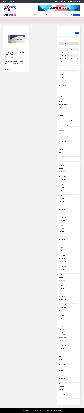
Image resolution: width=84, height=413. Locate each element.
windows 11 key (62, 402)
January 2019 (62, 334)
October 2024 (62, 214)
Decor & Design (62, 85)
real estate (61, 130)
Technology (61, 149)
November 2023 (62, 242)
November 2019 (62, 307)
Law (60, 112)
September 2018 (62, 345)
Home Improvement (63, 104)
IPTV (60, 110)
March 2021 (61, 277)
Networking (61, 118)
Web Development (63, 155)
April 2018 (61, 359)
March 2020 (62, 296)
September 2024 (62, 217)
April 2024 (61, 228)
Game (60, 99)
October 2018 (62, 343)
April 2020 (61, 293)
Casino (60, 82)
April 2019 (61, 326)
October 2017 (62, 367)
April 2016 (61, 392)
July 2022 (61, 247)
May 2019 (61, 323)
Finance (60, 96)
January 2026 (62, 174)
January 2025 (62, 206)
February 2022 (62, 255)
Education (61, 88)
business (61, 80)
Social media (62, 138)
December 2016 (62, 381)
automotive (61, 77)
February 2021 (62, 280)
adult (60, 69)
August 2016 (61, 386)
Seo (60, 136)
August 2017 (61, 370)
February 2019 (62, 332)
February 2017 (62, 378)
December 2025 (62, 176)
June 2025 (61, 193)
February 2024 (62, 234)
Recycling (61, 133)
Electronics (61, 90)
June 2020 (61, 288)
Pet (59, 127)
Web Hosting (62, 157)
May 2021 (61, 274)
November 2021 (62, 261)
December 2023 (62, 239)
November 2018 (62, 340)
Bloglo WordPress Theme (55, 410)
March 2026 (61, 168)
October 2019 (62, 310)
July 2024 (61, 223)
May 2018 (61, 356)
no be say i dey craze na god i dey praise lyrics (68, 121)
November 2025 (62, 179)
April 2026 (61, 165)
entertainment (62, 93)
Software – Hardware (63, 141)
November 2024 (62, 212)
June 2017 (61, 372)
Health (60, 101)
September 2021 (62, 266)
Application (61, 74)
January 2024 (62, 236)
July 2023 (61, 244)
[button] (76, 15)
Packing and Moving (63, 125)
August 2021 (61, 269)
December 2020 (62, 283)
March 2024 (61, 231)
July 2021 (61, 272)
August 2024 (62, 220)
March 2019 (61, 329)
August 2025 (62, 187)
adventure (61, 71)
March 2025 (61, 201)
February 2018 (62, 362)
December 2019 (62, 304)
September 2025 (62, 184)
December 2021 (62, 258)
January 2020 (62, 302)
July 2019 (61, 318)
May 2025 (61, 195)
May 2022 (61, 250)
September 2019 (62, 313)
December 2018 (62, 337)
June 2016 (61, 389)
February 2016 (62, 394)
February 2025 (62, 204)
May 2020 (61, 291)
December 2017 (62, 364)
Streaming (61, 146)
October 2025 (62, 182)
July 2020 (61, 285)
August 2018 (61, 348)
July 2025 (61, 190)
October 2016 (62, 383)
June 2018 (61, 353)
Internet (60, 107)
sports (60, 144)
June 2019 (61, 321)
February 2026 (62, 171)
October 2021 (62, 263)
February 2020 (62, 299)
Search (60, 28)
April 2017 (61, 375)
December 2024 (62, 209)
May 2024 (61, 225)
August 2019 (61, 315)
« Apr (61, 61)
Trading (60, 152)
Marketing (61, 115)
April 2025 (61, 198)
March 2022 (61, 253)
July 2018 (61, 351)
